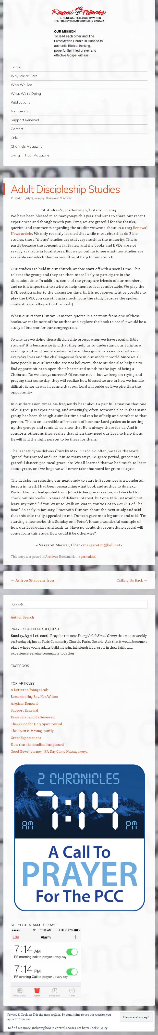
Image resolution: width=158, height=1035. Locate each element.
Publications (20, 102)
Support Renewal (25, 120)
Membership (21, 111)
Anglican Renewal (24, 703)
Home (16, 67)
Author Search (22, 617)
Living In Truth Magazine (30, 155)
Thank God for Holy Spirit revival (36, 724)
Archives (51, 556)
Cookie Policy (98, 1028)
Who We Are (21, 85)
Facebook (20, 666)
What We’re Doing (26, 93)
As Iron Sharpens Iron (32, 580)
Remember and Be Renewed (33, 717)
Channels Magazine (26, 146)
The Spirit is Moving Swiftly (32, 730)
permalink (88, 556)
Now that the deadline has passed (37, 744)
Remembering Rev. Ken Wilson (34, 696)
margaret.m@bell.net (101, 544)
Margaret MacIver (58, 198)
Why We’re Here (24, 76)
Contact (17, 129)
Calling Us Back (132, 580)
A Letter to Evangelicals (30, 689)
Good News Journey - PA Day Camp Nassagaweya (49, 751)
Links (15, 137)
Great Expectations (26, 737)
